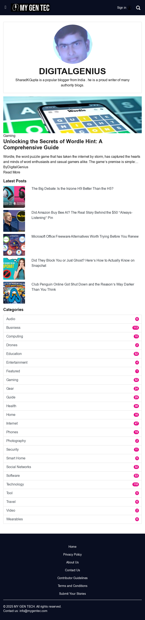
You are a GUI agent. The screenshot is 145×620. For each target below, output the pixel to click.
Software (72, 476)
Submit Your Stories (72, 593)
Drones (72, 345)
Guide (72, 397)
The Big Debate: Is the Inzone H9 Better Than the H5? (72, 188)
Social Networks (72, 467)
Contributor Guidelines (72, 578)
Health (72, 406)
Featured (72, 371)
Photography (72, 441)
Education (72, 354)
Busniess (72, 328)
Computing (72, 336)
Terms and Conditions (72, 586)
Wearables (72, 519)
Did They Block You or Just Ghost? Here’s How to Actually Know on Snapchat (83, 263)
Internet (72, 423)
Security (72, 450)
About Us (72, 562)
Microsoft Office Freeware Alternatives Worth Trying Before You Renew (85, 236)
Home (72, 415)
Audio (72, 319)
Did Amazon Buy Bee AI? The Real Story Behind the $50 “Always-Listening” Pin (82, 215)
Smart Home (72, 458)
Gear (72, 389)
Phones (72, 432)
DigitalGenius (17, 167)
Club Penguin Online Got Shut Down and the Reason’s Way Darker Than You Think (83, 286)
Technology (72, 484)
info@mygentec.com (33, 611)
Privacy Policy (72, 554)
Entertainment (72, 363)
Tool (72, 493)
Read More (11, 172)
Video (72, 510)
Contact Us (72, 570)
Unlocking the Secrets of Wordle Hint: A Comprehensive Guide (52, 144)
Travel (72, 502)
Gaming (9, 136)
